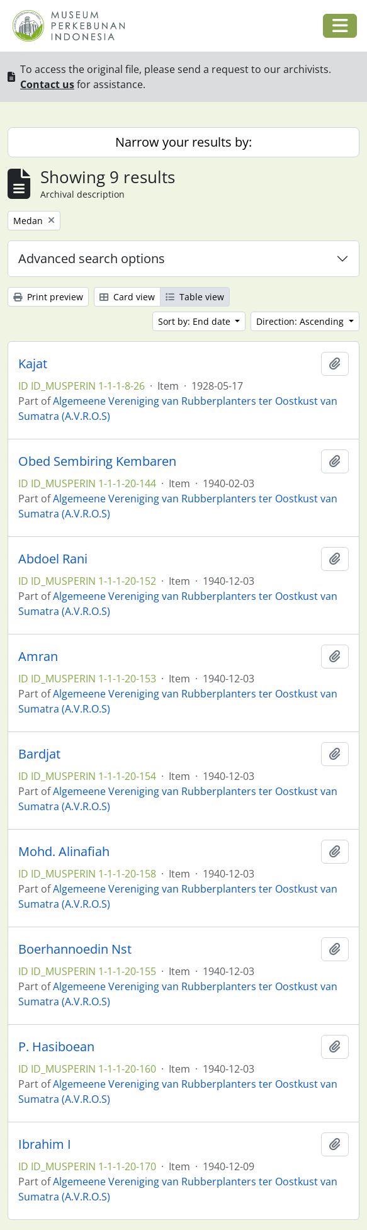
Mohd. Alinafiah (64, 851)
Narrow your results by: (183, 141)
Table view (195, 297)
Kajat (32, 363)
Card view (127, 297)
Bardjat (39, 754)
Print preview (48, 297)
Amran (38, 656)
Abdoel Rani (53, 559)
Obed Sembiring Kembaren (97, 461)
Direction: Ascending (301, 321)
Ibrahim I (44, 1144)
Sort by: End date (195, 321)
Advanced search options (91, 258)
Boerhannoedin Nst (75, 949)
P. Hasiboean (56, 1046)
